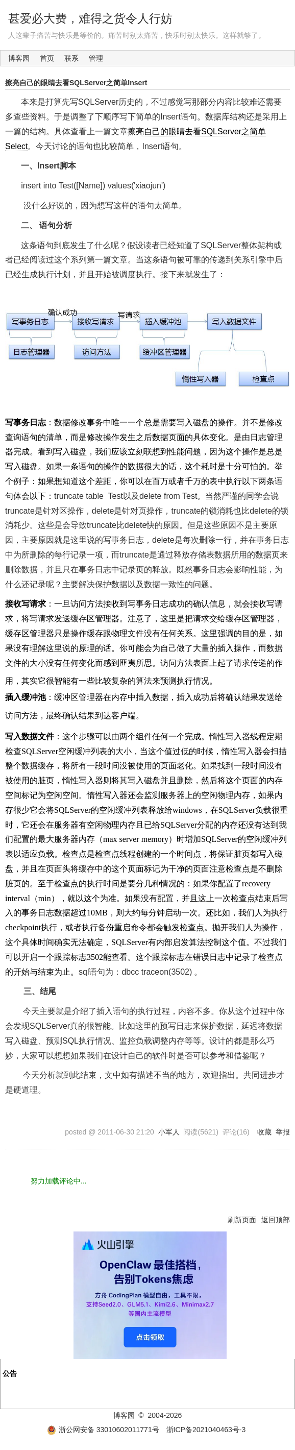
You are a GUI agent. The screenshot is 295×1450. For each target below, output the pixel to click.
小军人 (169, 1132)
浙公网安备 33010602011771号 (103, 1429)
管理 (96, 58)
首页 (47, 58)
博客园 (19, 58)
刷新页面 (242, 1220)
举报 (283, 1132)
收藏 (264, 1132)
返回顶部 (275, 1220)
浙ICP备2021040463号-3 (206, 1429)
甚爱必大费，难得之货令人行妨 (90, 18)
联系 (71, 58)
